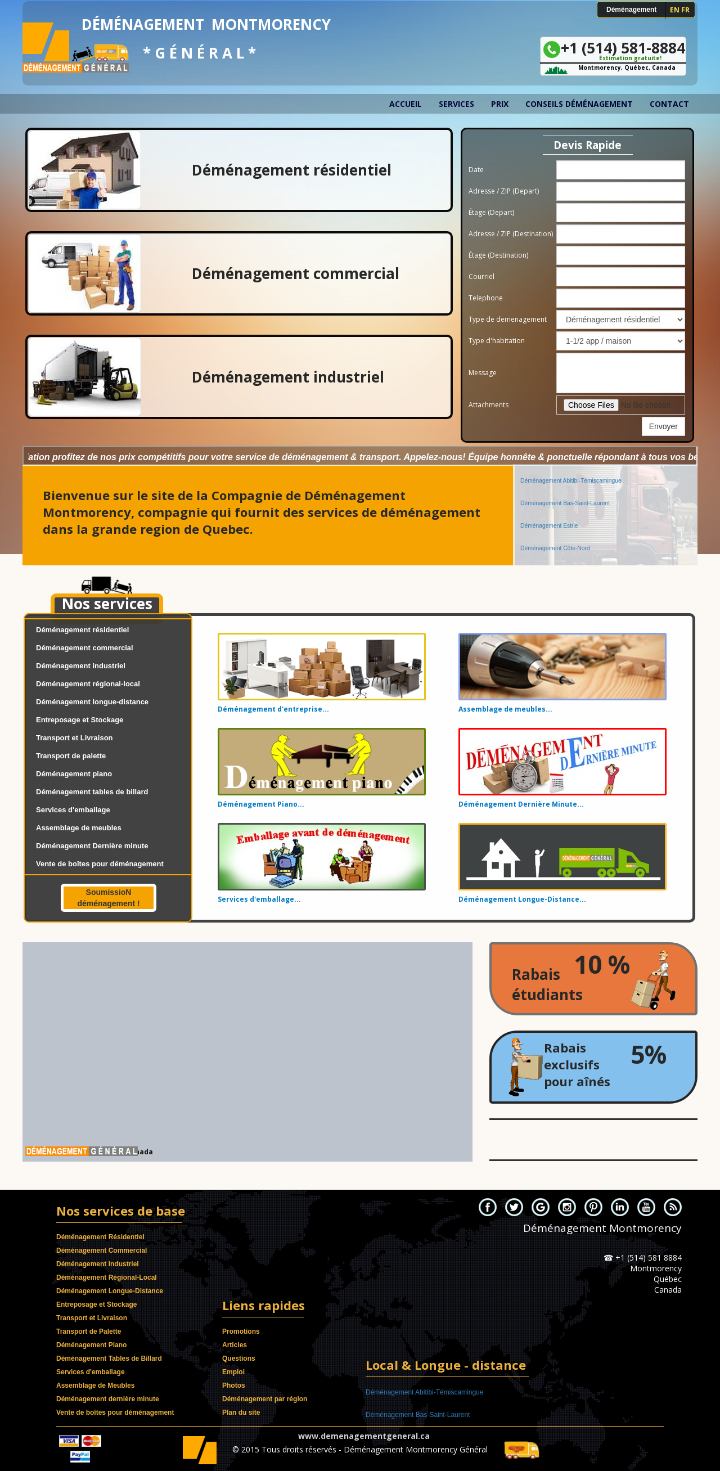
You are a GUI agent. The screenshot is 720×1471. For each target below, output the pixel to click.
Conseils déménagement (579, 103)
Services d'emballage (73, 810)
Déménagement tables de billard (92, 792)
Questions (238, 1358)
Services (456, 103)
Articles (234, 1345)
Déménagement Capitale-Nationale (565, 548)
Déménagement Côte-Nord (555, 525)
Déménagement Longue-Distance (109, 1291)
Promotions (241, 1331)
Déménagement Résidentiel (100, 1237)
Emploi (233, 1372)
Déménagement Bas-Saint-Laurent (565, 480)
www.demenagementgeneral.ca (364, 1435)
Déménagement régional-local (88, 684)
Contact (669, 103)
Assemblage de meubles (79, 828)
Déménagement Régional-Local (106, 1277)
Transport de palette (71, 756)
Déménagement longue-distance (92, 702)
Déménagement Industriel (97, 1264)
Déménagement (631, 10)
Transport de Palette (88, 1331)
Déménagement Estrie (549, 503)
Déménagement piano (74, 774)
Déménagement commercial (84, 648)
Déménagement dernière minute (107, 1399)
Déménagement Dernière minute (92, 846)
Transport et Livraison (74, 738)
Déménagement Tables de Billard (109, 1358)
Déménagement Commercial (101, 1250)
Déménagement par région (264, 1399)
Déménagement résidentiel (82, 630)
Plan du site (241, 1412)
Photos (233, 1385)
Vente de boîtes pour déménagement (100, 864)
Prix (499, 103)
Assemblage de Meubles (95, 1385)
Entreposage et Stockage (79, 720)
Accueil (405, 103)
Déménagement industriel (80, 666)
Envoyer (663, 426)
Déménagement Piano (91, 1345)
